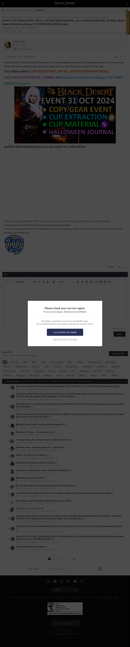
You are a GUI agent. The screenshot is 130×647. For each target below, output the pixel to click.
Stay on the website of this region (65, 339)
